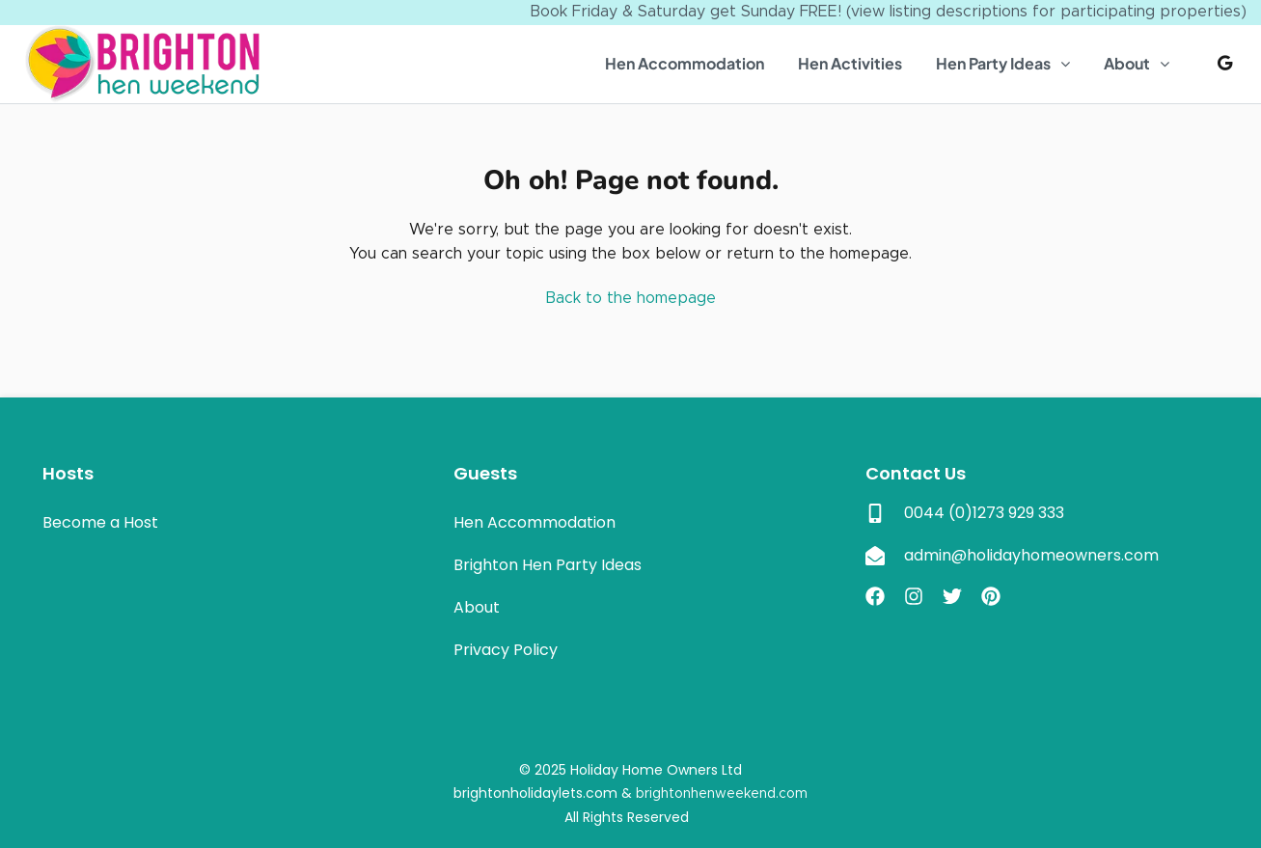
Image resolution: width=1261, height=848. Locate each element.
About (1127, 63)
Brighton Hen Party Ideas (547, 565)
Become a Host (100, 522)
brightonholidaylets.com (535, 793)
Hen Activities (850, 63)
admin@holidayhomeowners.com (1031, 555)
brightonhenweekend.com (722, 794)
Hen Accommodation (684, 63)
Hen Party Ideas (993, 63)
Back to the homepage (630, 298)
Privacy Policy (505, 650)
